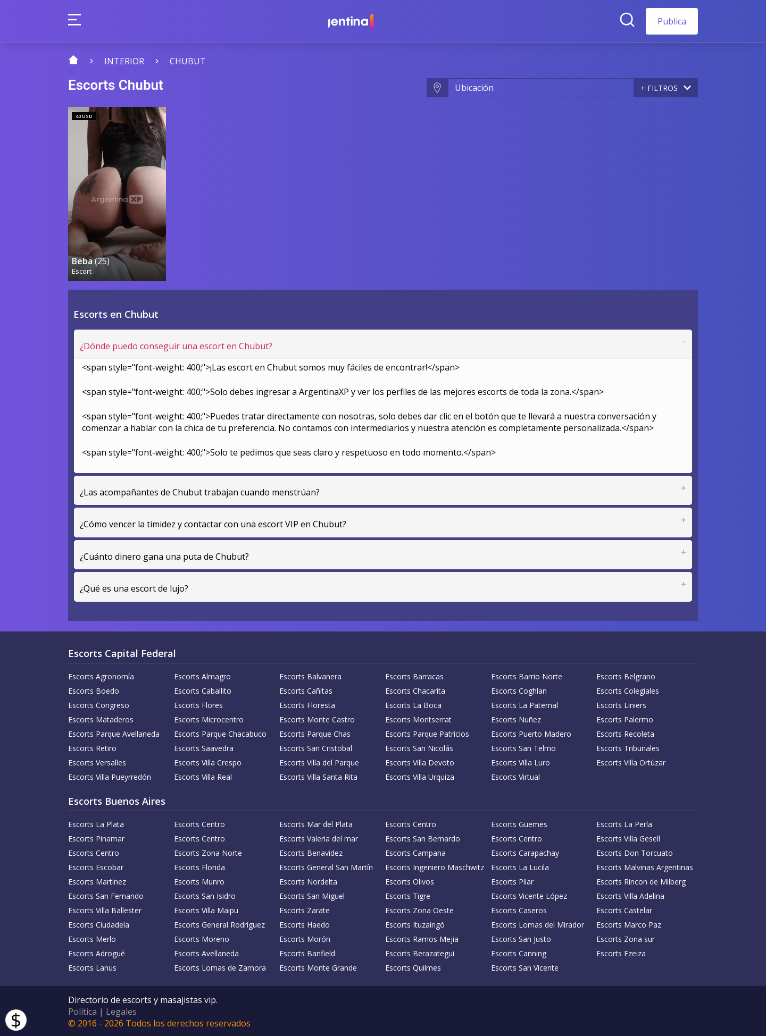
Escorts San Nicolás (419, 747)
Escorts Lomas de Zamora (220, 967)
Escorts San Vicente (525, 967)
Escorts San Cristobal (315, 747)
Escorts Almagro (202, 675)
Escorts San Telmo (523, 747)
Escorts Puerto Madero (531, 733)
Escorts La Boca (413, 704)
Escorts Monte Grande (318, 967)
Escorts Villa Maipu (206, 909)
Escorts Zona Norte (208, 852)
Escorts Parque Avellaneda (114, 733)
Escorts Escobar (95, 866)
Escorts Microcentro (209, 718)
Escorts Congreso (98, 704)
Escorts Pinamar (96, 837)
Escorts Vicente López (529, 895)
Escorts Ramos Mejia (422, 938)
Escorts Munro (199, 880)
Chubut (188, 61)
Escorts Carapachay (525, 852)
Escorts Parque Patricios (427, 733)
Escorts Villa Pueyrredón (109, 776)
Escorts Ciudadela (98, 924)
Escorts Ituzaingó (415, 924)
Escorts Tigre (407, 895)
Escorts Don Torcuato (634, 852)
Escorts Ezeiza (621, 952)
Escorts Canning (518, 952)
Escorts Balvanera (310, 675)
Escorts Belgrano (625, 675)
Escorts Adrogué (96, 952)
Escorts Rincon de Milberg (641, 880)
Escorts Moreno (201, 938)
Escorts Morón (304, 938)
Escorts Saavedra (204, 747)
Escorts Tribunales (628, 747)
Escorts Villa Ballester (104, 909)
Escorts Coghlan (519, 690)
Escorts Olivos (409, 880)
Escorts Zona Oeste (419, 909)
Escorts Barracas (414, 675)
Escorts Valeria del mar (318, 837)
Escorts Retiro (92, 747)
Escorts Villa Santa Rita (318, 776)
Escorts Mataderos (101, 718)
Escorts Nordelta (308, 880)
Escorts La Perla (624, 823)
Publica (671, 21)
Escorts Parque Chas (315, 733)
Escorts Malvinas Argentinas (644, 866)
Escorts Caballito (202, 690)
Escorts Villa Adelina (630, 895)
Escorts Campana (415, 852)
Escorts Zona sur (625, 938)
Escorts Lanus (92, 967)
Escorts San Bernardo (422, 837)
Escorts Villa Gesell (628, 837)
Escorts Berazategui (419, 952)
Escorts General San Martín (326, 866)
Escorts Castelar (624, 909)
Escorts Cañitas (305, 690)
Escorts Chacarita (415, 690)
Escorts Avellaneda (206, 952)
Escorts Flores (198, 704)
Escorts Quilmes (413, 967)
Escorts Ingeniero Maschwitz (434, 866)
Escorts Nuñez (516, 718)
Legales (121, 1010)
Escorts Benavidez (311, 852)
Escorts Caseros (519, 909)
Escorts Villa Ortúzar (630, 761)
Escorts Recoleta (625, 733)
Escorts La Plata (96, 823)
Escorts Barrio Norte (526, 675)
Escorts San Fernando (106, 895)
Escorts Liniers (621, 704)
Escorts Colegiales (627, 690)
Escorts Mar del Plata (316, 823)
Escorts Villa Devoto (419, 761)
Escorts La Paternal (524, 704)
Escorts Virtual (515, 776)
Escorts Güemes (519, 823)
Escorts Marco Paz (628, 924)
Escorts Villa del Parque (319, 761)
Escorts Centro (199, 823)
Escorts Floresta (307, 704)
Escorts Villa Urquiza (419, 776)
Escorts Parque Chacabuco (220, 733)
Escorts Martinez (97, 880)
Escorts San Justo (521, 938)
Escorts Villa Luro (520, 761)
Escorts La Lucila (520, 866)
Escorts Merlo (92, 938)
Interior (124, 61)
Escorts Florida (199, 866)
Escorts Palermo (624, 718)
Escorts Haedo (304, 924)
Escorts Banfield (307, 952)
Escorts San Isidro (205, 895)
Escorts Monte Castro (317, 718)
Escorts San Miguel (312, 895)
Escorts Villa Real (203, 776)
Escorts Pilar (512, 880)
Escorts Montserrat (418, 718)
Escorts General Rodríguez (219, 924)
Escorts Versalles (97, 761)
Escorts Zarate (304, 909)
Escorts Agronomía (101, 675)
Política (82, 1010)
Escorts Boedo (93, 690)
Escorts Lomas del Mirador (537, 924)
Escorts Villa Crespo (208, 761)
